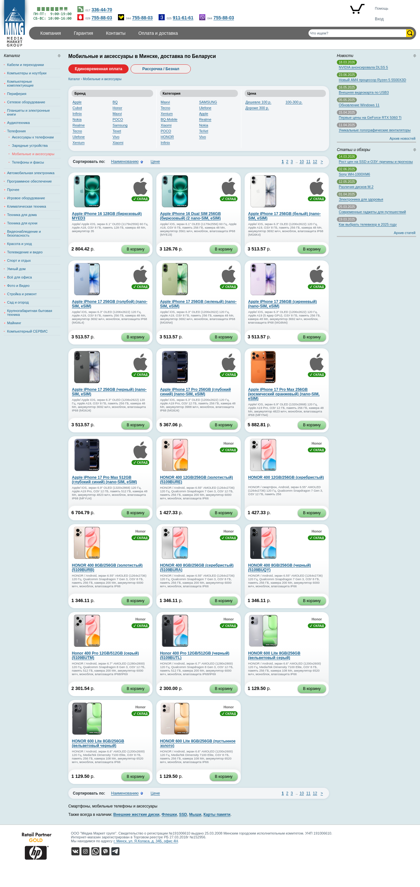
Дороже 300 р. (257, 108)
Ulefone (79, 137)
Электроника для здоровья (361, 199)
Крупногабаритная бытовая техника (29, 312)
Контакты (115, 33)
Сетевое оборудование (26, 102)
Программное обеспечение (29, 181)
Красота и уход (19, 244)
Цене (155, 161)
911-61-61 (183, 17)
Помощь (381, 8)
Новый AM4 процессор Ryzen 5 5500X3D (372, 80)
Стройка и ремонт (22, 294)
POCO (117, 119)
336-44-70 (102, 9)
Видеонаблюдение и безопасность (24, 233)
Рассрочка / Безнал (161, 69)
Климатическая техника (26, 206)
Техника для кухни (22, 223)
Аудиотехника (18, 123)
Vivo (115, 137)
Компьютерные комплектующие (20, 83)
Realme (79, 125)
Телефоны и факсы (28, 162)
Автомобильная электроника (30, 173)
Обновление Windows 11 (359, 105)
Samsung (119, 125)
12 (315, 161)
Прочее (13, 190)
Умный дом (16, 269)
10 (301, 161)
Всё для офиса (19, 277)
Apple (77, 102)
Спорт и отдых (19, 260)
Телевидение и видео (25, 252)
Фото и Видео (18, 286)
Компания (50, 33)
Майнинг (14, 323)
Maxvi (117, 114)
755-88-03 (102, 17)
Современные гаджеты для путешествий (372, 212)
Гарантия (83, 33)
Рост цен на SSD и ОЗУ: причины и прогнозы (376, 162)
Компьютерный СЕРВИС (27, 331)
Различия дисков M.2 (356, 187)
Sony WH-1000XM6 (354, 174)
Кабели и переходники (25, 65)
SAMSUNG (208, 102)
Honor (117, 108)
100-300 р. (294, 102)
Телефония (16, 131)
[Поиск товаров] (357, 33)
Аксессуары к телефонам (33, 137)
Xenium (78, 143)
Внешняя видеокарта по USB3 (364, 92)
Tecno (77, 131)
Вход (379, 19)
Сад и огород (18, 302)
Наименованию (125, 161)
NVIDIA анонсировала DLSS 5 (363, 67)
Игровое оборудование (26, 198)
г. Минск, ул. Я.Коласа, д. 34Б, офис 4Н (145, 841)
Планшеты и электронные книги (28, 112)
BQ (115, 102)
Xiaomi (117, 143)
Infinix (77, 114)
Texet (116, 131)
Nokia (77, 119)
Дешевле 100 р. (258, 102)
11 (308, 161)
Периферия (16, 94)
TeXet (203, 131)
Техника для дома (22, 215)
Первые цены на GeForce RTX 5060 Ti (370, 117)
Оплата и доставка (158, 33)
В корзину (135, 249)
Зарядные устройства (30, 145)
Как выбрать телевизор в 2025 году (368, 224)
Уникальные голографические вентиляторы (375, 130)
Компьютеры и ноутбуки (26, 73)
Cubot (77, 108)
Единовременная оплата (98, 69)
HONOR (167, 137)
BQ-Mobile (169, 119)
